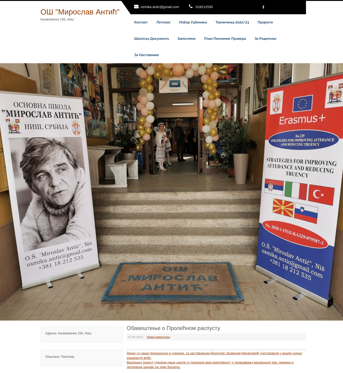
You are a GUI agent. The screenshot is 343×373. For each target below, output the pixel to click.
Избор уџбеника (193, 22)
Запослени (186, 39)
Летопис (163, 22)
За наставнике (146, 55)
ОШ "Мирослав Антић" (80, 12)
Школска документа (151, 39)
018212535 (204, 7)
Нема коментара (158, 337)
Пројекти (265, 22)
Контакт (141, 22)
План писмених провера (225, 39)
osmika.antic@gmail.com (160, 7)
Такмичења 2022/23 (232, 22)
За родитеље (265, 39)
